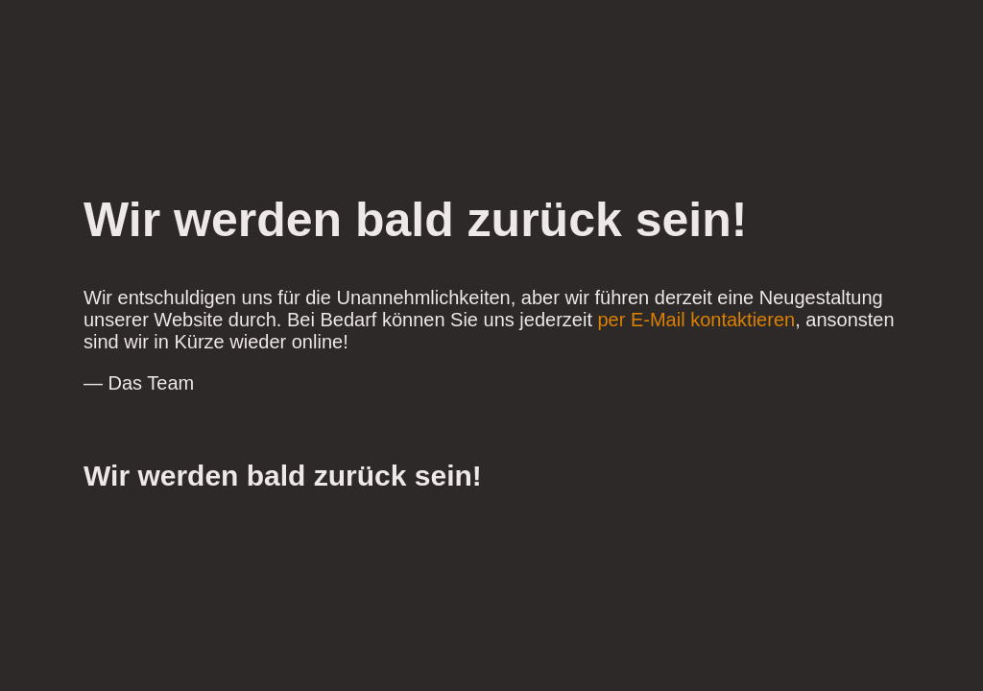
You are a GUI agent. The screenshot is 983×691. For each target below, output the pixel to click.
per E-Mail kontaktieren (697, 319)
